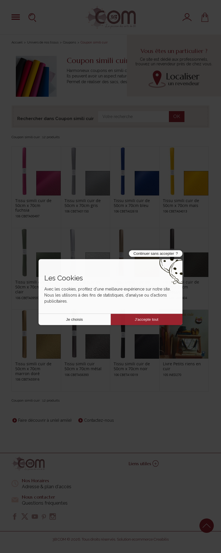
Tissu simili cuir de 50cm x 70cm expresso (181, 286)
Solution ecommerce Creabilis (143, 539)
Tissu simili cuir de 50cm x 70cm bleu (132, 203)
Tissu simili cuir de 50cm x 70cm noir (132, 366)
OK (176, 116)
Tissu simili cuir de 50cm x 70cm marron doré (33, 368)
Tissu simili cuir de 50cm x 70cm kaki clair (33, 286)
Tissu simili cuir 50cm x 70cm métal (83, 366)
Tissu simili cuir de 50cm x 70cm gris (82, 203)
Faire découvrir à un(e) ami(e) (45, 420)
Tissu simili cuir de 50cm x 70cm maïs (181, 203)
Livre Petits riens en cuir (182, 366)
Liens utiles (144, 463)
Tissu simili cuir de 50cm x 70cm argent (83, 284)
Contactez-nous (99, 420)
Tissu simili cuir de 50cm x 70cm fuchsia (33, 205)
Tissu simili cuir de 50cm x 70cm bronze (133, 284)
